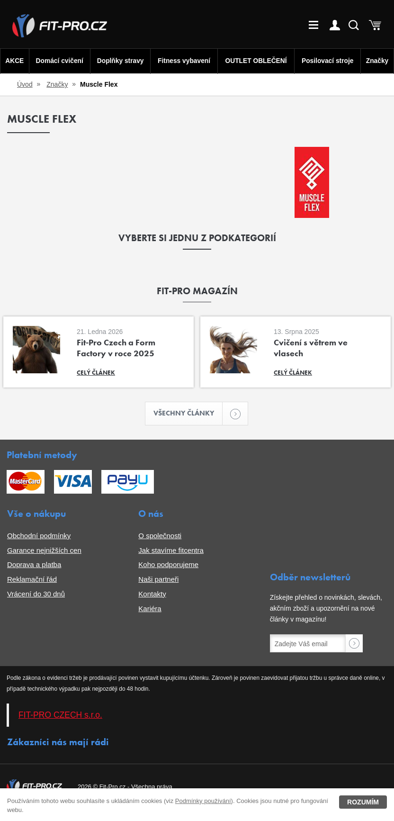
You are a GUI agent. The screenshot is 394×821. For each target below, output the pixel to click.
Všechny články (188, 414)
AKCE (14, 60)
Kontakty (152, 594)
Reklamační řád (32, 580)
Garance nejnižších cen (44, 551)
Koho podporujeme (168, 565)
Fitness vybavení (183, 60)
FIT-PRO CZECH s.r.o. (60, 716)
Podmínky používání (203, 800)
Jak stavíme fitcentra (171, 551)
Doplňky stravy (119, 60)
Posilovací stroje (328, 60)
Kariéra (149, 609)
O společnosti (159, 536)
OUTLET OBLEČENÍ (256, 60)
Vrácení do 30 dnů (36, 594)
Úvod (25, 84)
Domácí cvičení (58, 60)
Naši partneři (158, 580)
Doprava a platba (34, 565)
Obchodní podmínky (39, 536)
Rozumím (363, 802)
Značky (377, 60)
